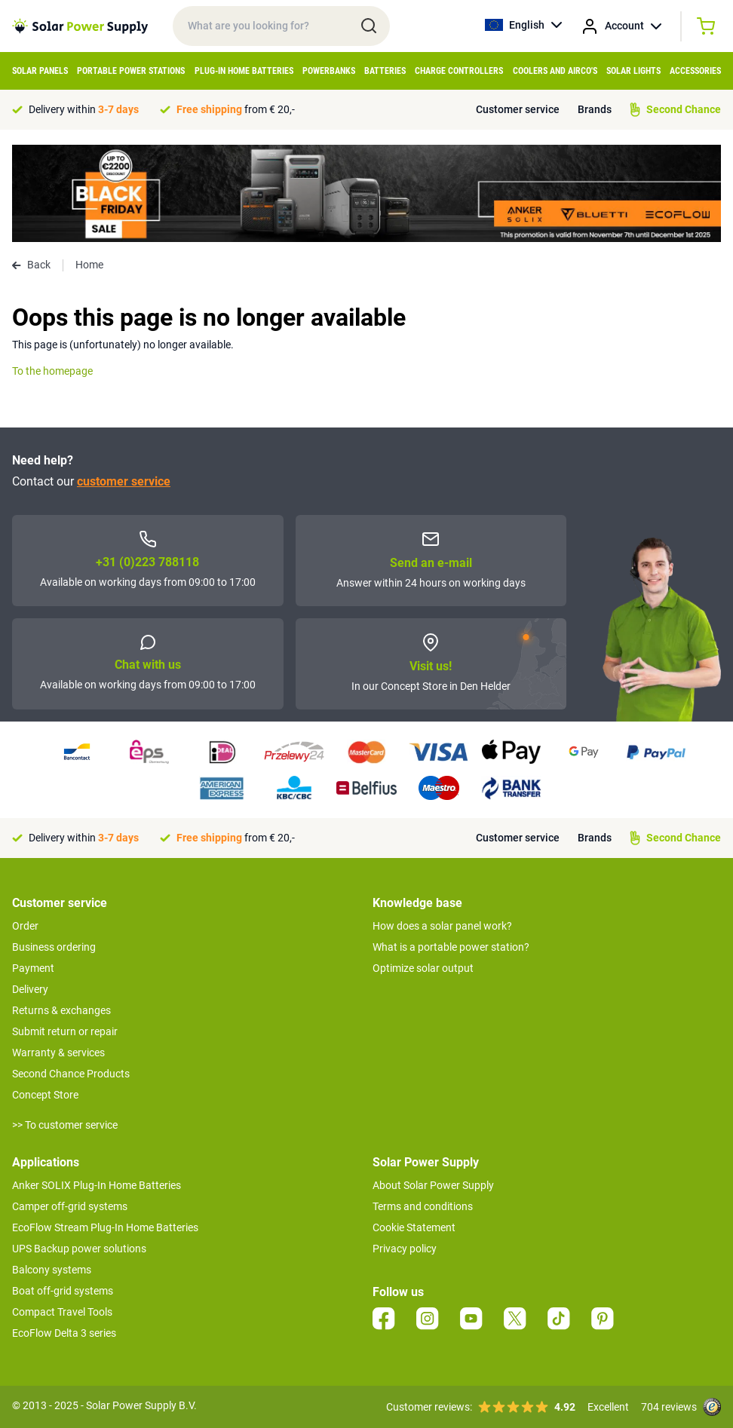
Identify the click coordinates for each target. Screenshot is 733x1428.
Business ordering (54, 947)
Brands (595, 109)
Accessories (695, 71)
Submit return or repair (65, 1031)
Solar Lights (633, 71)
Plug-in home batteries (244, 71)
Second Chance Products (71, 1074)
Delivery (30, 989)
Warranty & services (58, 1052)
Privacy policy (405, 1249)
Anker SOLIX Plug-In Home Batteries (96, 1185)
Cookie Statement (414, 1227)
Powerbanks (328, 71)
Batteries (385, 71)
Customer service (518, 109)
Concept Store (45, 1095)
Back (31, 265)
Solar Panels (40, 71)
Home (89, 265)
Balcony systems (51, 1270)
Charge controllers (459, 71)
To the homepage (52, 371)
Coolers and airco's (555, 71)
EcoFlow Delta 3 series (64, 1333)
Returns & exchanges (61, 1010)
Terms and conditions (423, 1206)
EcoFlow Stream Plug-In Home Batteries (105, 1227)
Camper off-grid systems (69, 1206)
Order (25, 926)
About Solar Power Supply (433, 1185)
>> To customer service (65, 1125)
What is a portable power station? (451, 947)
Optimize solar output (423, 968)
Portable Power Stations (131, 71)
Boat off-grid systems (62, 1291)
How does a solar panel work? (442, 926)
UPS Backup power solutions (79, 1249)
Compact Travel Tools (62, 1312)
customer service (123, 481)
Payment (33, 968)
